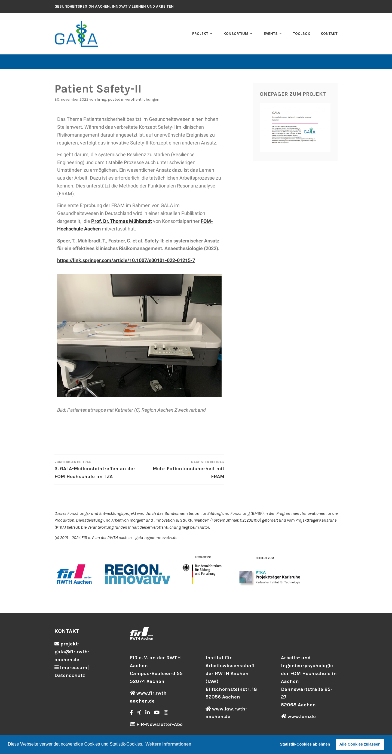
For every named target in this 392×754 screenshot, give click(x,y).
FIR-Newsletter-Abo (159, 724)
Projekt (200, 33)
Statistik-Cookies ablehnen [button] (305, 744)
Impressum (73, 667)
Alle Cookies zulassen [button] (360, 744)
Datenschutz (69, 675)
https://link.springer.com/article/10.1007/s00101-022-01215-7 (126, 260)
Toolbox (301, 33)
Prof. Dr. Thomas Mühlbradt (121, 221)
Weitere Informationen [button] (168, 744)
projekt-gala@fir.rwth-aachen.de (72, 652)
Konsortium (235, 33)
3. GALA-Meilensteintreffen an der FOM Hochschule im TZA (96, 469)
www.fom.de (301, 716)
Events (271, 33)
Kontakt (329, 33)
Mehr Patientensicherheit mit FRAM (181, 469)
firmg (101, 99)
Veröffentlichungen (142, 99)
